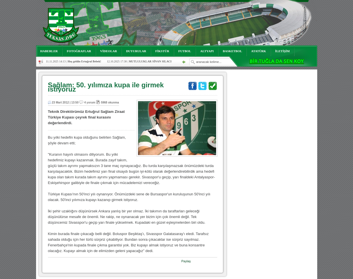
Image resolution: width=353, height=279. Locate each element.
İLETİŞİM (282, 51)
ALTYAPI (207, 51)
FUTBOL (184, 51)
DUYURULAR (136, 51)
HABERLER (49, 51)
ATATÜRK (258, 51)
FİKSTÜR (162, 51)
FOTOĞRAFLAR (79, 51)
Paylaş (186, 261)
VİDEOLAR (108, 51)
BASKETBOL (232, 51)
